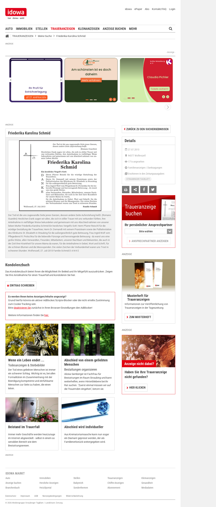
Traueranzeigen (63, 29)
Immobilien (24, 29)
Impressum (25, 496)
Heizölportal (45, 487)
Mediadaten (147, 487)
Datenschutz (10, 496)
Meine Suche (45, 36)
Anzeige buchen (114, 29)
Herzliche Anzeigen (48, 482)
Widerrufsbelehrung (74, 496)
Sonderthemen (80, 487)
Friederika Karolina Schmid (71, 36)
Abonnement (113, 487)
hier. (46, 315)
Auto (9, 29)
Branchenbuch (12, 487)
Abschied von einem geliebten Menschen (86, 362)
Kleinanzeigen (89, 29)
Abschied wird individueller (83, 427)
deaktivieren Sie (22, 307)
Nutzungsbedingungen (52, 496)
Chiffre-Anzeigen (115, 482)
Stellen (41, 29)
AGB (36, 496)
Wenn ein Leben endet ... (26, 360)
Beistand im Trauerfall (24, 427)
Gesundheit (147, 482)
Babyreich (78, 482)
